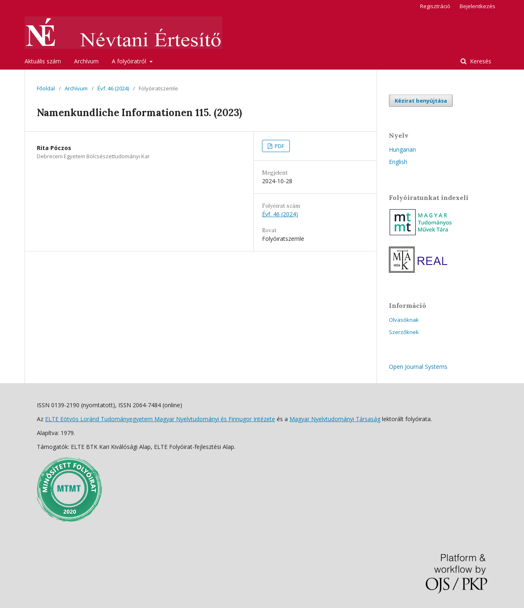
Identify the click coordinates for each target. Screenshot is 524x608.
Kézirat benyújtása (421, 100)
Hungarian (402, 149)
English (398, 162)
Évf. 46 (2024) (113, 88)
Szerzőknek (404, 332)
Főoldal (46, 88)
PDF (278, 146)
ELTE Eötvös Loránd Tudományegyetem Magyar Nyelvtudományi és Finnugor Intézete (160, 419)
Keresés (479, 61)
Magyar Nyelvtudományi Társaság (334, 419)
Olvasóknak (404, 319)
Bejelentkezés (477, 6)
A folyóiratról (130, 61)
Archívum (86, 61)
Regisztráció (435, 6)
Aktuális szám (43, 61)
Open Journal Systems (418, 366)
